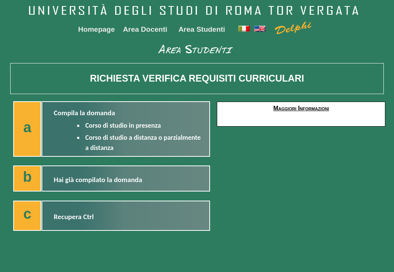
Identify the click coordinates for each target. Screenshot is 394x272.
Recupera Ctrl (74, 216)
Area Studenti (201, 29)
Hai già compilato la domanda (98, 179)
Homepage (96, 29)
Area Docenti (145, 29)
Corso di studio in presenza (123, 125)
